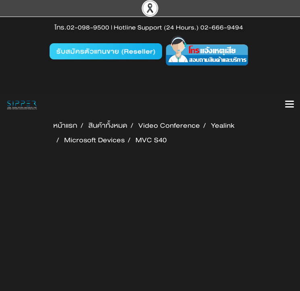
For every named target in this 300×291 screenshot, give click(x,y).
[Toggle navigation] (289, 105)
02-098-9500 (88, 27)
